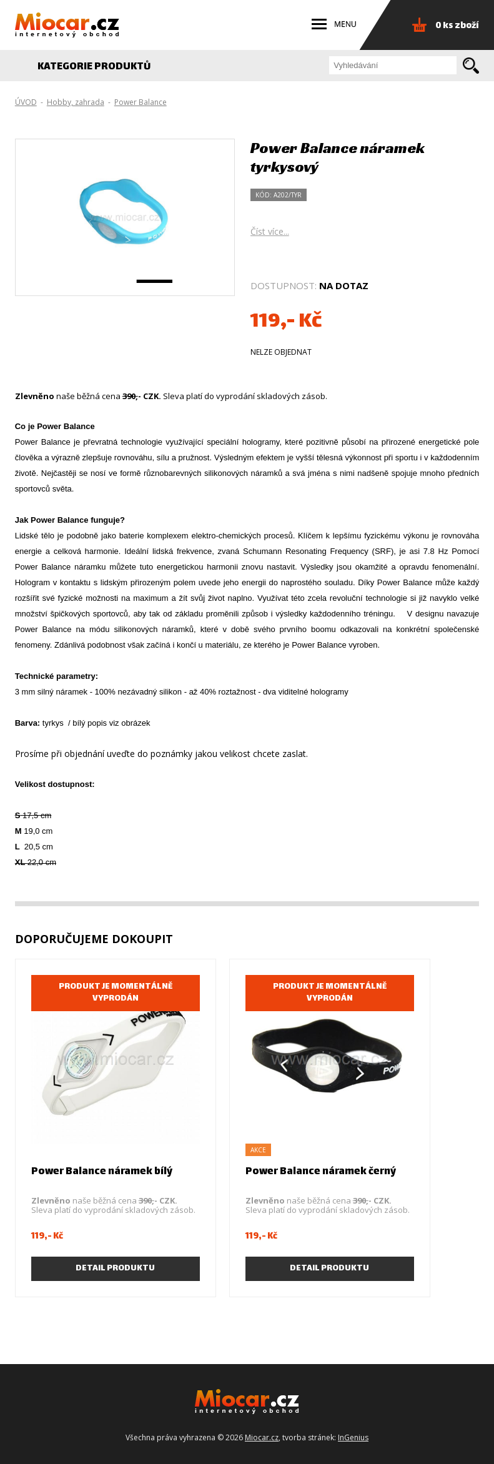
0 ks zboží (457, 26)
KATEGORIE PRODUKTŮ (100, 67)
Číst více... (269, 231)
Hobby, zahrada (75, 102)
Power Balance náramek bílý (101, 1172)
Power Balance (140, 102)
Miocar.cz (262, 1437)
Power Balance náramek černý (320, 1172)
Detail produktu (115, 1268)
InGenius (353, 1437)
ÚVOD (26, 102)
